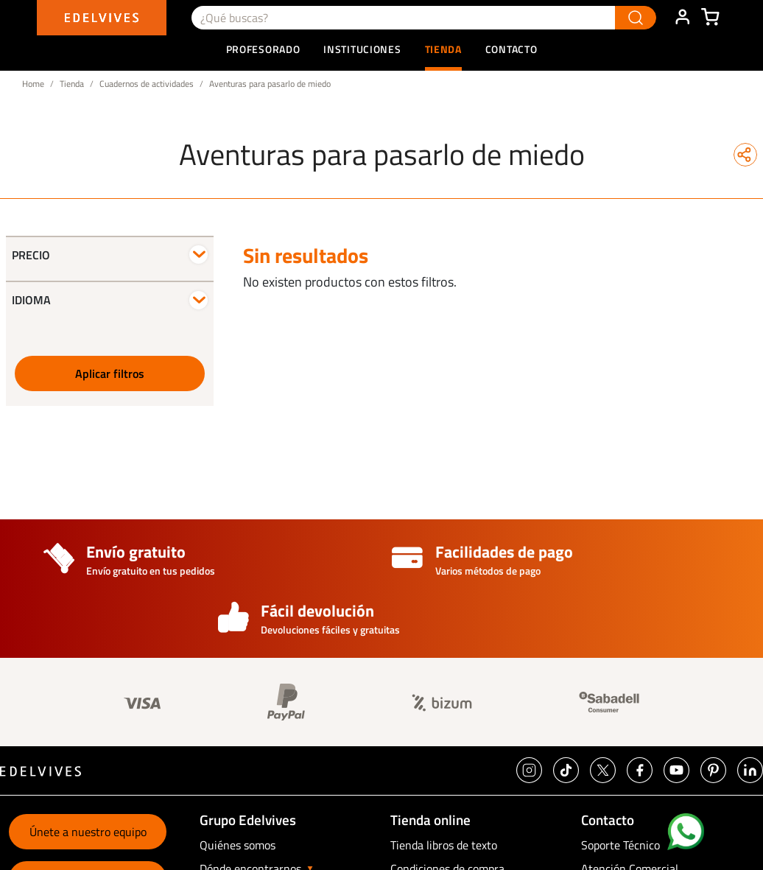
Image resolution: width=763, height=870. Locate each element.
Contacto (511, 49)
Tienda (72, 84)
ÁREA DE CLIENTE (682, 18)
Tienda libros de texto (443, 845)
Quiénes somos (237, 845)
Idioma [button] (31, 300)
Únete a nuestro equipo (88, 832)
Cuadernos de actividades (146, 84)
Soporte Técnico (620, 845)
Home (33, 84)
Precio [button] (31, 255)
